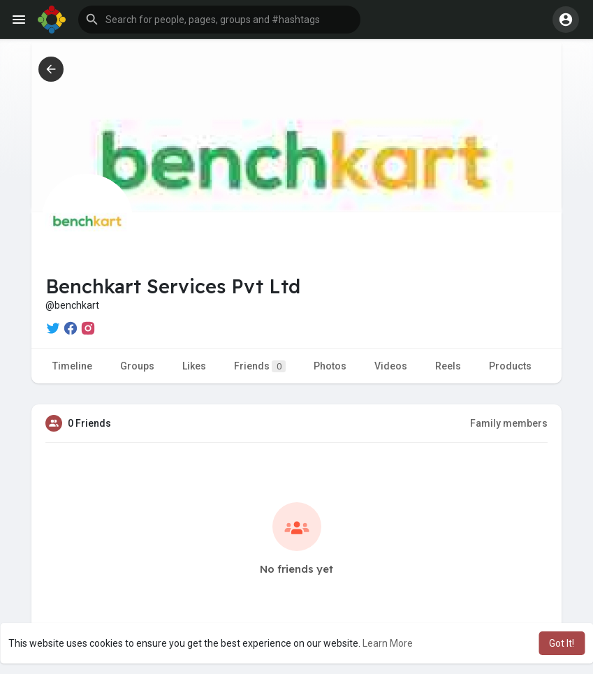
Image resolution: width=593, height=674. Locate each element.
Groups (137, 366)
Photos (330, 366)
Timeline (72, 366)
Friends (260, 366)
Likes (194, 366)
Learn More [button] (388, 643)
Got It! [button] (561, 643)
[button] (219, 20)
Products (510, 366)
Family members (509, 423)
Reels (448, 366)
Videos (390, 366)
